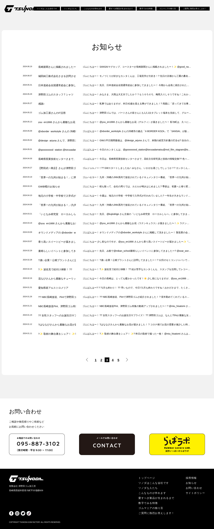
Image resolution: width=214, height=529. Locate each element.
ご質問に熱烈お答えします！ (195, 10)
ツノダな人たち (70, 10)
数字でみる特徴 (146, 10)
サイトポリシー (195, 493)
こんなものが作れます (93, 10)
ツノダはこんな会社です (47, 10)
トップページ (146, 477)
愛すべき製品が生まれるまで (121, 10)
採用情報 (191, 477)
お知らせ (191, 482)
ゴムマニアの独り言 (167, 10)
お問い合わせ (194, 487)
